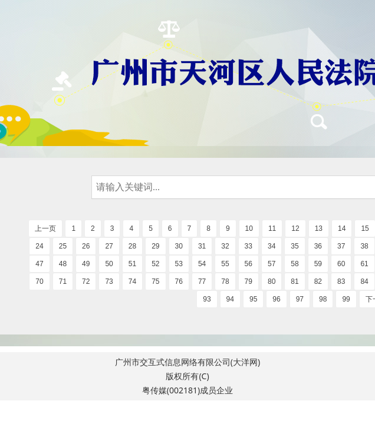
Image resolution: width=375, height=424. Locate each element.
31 (202, 246)
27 (109, 246)
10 (249, 228)
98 (323, 299)
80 (271, 281)
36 (318, 246)
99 (346, 299)
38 (364, 246)
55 (225, 264)
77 (202, 281)
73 (109, 281)
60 (341, 264)
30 (179, 246)
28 (132, 246)
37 (341, 246)
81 (294, 281)
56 (248, 264)
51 (132, 264)
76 (179, 281)
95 (253, 299)
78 (225, 281)
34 (271, 246)
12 (295, 228)
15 (365, 228)
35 (294, 246)
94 (230, 299)
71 (63, 281)
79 (248, 281)
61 (364, 264)
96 (276, 299)
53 (179, 264)
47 (39, 264)
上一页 (45, 228)
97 (300, 299)
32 (225, 246)
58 (294, 264)
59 (318, 264)
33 (248, 246)
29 (155, 246)
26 (86, 246)
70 (39, 281)
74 (132, 281)
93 (206, 299)
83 (341, 281)
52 (155, 264)
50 (109, 264)
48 (63, 264)
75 (155, 281)
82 (318, 281)
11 (272, 228)
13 (319, 228)
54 (202, 264)
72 (86, 281)
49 (86, 264)
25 (63, 246)
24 (39, 246)
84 (364, 281)
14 (342, 228)
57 (271, 264)
